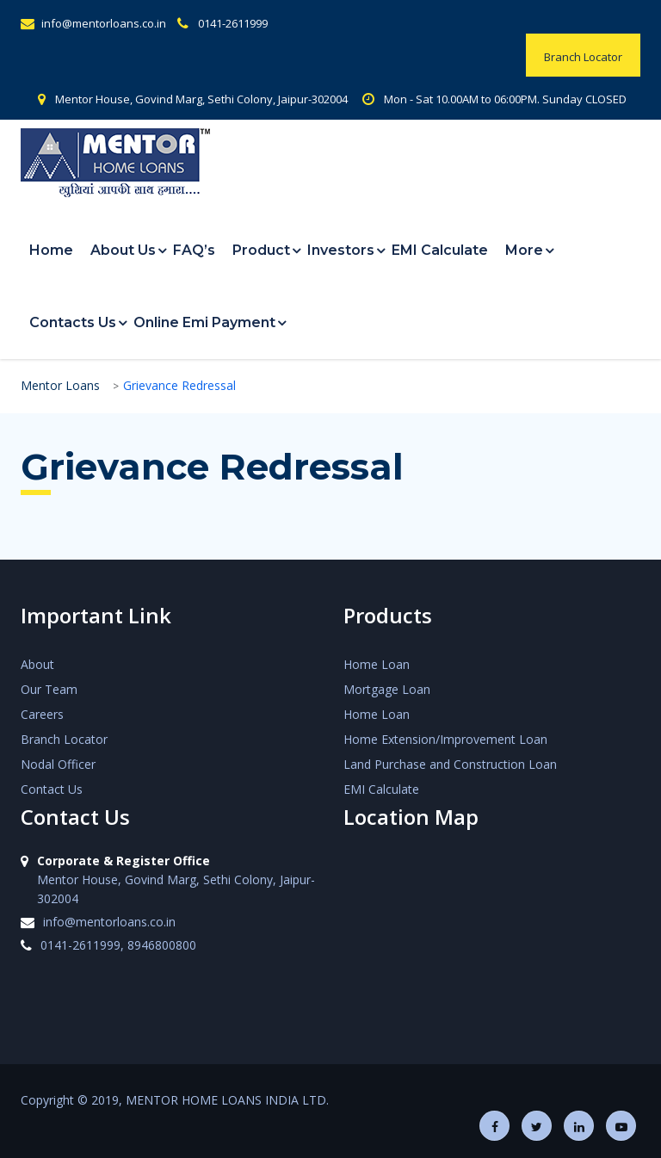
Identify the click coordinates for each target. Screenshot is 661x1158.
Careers (42, 714)
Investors (340, 250)
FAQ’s (194, 250)
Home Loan (376, 664)
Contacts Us (72, 322)
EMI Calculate (440, 250)
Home (51, 250)
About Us (123, 250)
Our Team (49, 689)
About (37, 664)
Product (261, 250)
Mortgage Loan (386, 689)
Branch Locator (64, 739)
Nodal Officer (58, 764)
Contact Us (52, 789)
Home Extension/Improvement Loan (445, 739)
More (524, 250)
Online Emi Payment (204, 322)
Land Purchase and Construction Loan (450, 764)
